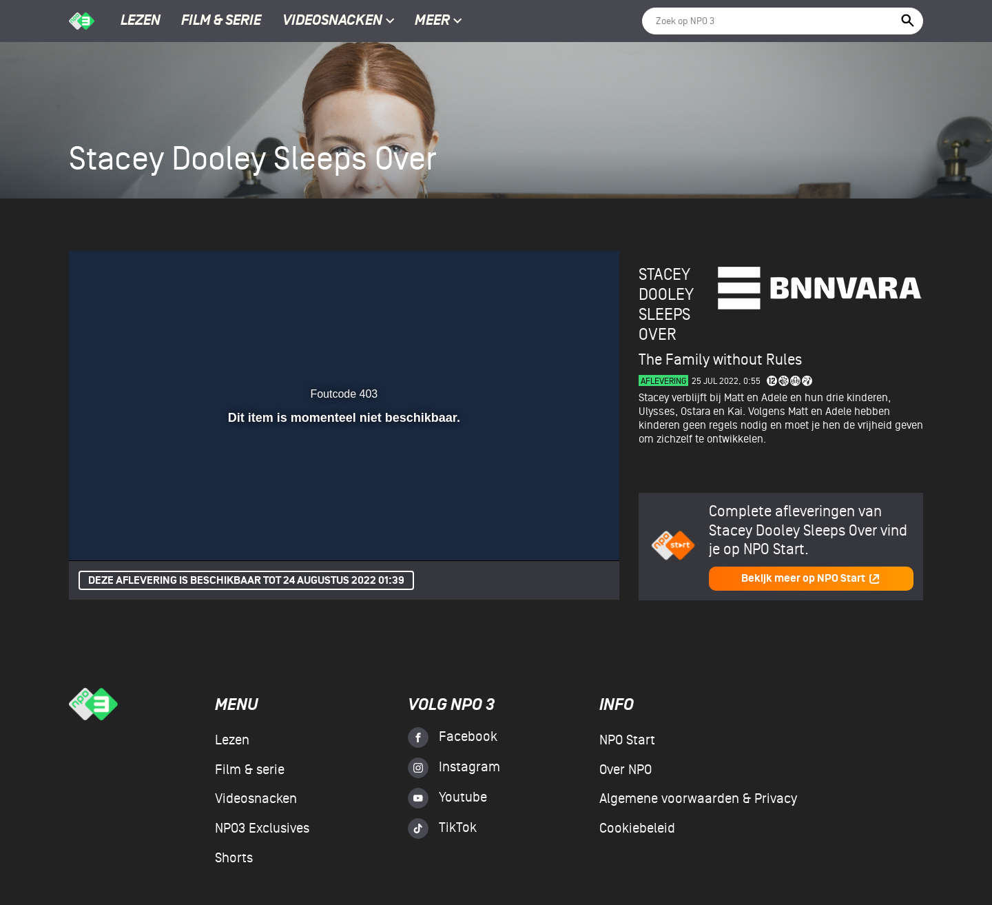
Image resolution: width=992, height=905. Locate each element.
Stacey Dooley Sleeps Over (666, 304)
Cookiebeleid (637, 828)
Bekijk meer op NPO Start (810, 578)
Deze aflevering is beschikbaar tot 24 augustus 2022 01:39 (246, 580)
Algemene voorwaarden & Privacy (698, 798)
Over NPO (625, 769)
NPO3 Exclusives (262, 828)
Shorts (234, 858)
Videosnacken (332, 21)
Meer (438, 21)
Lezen (141, 21)
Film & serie (221, 21)
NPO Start (627, 740)
